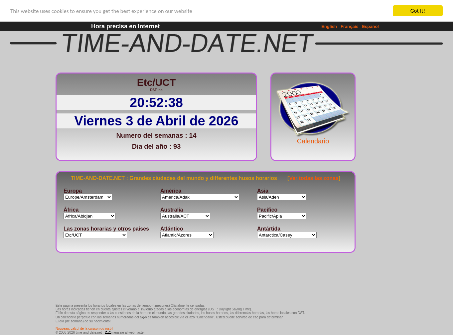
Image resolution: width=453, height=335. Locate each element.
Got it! (417, 10)
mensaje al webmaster (125, 332)
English (329, 26)
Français (349, 26)
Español (370, 26)
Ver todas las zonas (314, 178)
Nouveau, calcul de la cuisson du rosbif (84, 328)
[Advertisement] (377, 168)
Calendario (313, 137)
